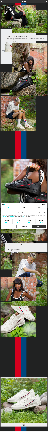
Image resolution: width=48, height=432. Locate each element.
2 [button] (24, 423)
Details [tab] (24, 207)
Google (24, 216)
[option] (24, 181)
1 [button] (23, 423)
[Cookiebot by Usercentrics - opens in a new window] (41, 204)
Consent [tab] (8, 207)
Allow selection (24, 226)
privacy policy (11, 216)
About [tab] (39, 207)
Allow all (38, 226)
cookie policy (4, 216)
